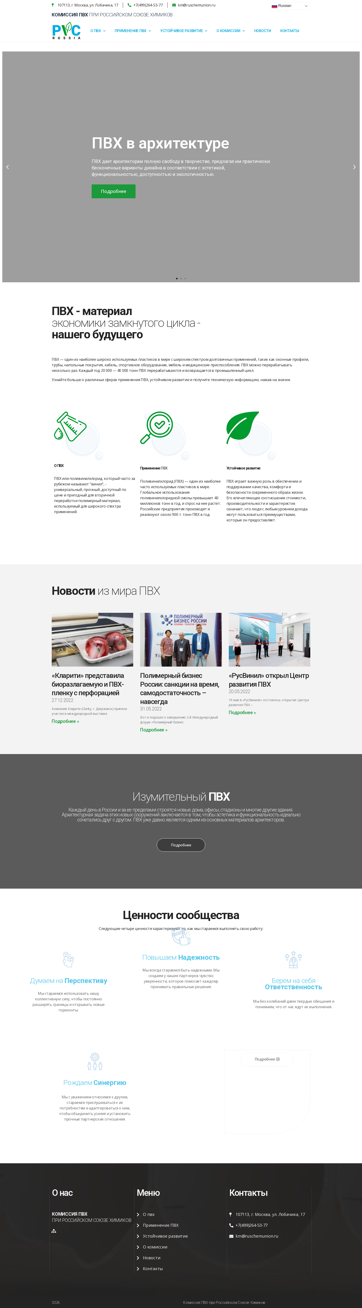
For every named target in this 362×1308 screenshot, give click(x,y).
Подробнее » (65, 721)
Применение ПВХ (133, 30)
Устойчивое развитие (183, 30)
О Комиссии (231, 30)
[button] (177, 278)
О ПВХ (98, 30)
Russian (281, 6)
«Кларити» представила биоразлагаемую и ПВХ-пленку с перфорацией (88, 684)
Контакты (289, 31)
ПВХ (153, 469)
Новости (262, 31)
